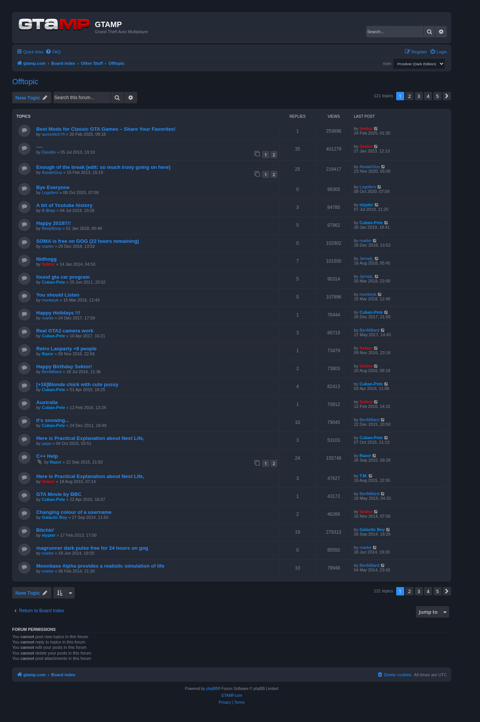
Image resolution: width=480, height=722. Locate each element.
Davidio (49, 152)
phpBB (212, 689)
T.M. (364, 475)
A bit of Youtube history (64, 205)
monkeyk (50, 300)
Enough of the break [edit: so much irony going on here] (103, 167)
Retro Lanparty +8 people (66, 348)
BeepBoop (51, 228)
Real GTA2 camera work (64, 331)
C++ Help (47, 456)
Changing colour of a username (74, 512)
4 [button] (428, 96)
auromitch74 (53, 134)
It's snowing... (52, 420)
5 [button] (437, 96)
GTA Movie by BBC (59, 494)
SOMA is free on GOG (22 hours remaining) (87, 241)
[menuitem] (53, 51)
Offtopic (25, 81)
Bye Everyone (52, 187)
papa (46, 443)
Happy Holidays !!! (58, 313)
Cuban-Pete (371, 222)
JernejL (366, 258)
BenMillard (369, 330)
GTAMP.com (231, 695)
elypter (366, 204)
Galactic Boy (54, 517)
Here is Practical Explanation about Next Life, (90, 438)
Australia (47, 402)
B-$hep (48, 210)
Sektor (366, 128)
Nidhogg (46, 259)
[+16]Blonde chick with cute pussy (77, 384)
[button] (447, 96)
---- (39, 147)
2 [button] (409, 96)
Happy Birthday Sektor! (64, 366)
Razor (48, 353)
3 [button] (419, 96)
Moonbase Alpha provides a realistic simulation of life (100, 566)
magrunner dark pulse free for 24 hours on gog (92, 548)
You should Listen (57, 295)
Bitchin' (45, 530)
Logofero (50, 192)
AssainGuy (52, 172)
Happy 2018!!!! (53, 223)
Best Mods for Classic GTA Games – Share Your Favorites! (106, 129)
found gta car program (63, 277)
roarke (48, 246)
